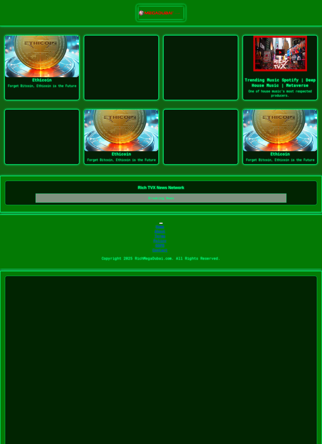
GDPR (159, 245)
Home (160, 226)
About (160, 231)
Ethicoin (42, 80)
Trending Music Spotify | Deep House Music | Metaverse (280, 82)
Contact (160, 250)
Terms (160, 236)
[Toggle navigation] (161, 223)
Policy (159, 240)
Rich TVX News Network (161, 187)
